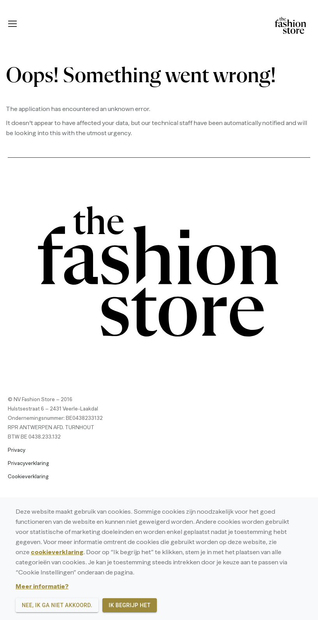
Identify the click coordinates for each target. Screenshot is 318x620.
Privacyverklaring (28, 463)
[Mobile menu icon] (12, 23)
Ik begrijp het (129, 605)
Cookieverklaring (28, 476)
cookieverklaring (57, 553)
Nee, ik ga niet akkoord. (57, 605)
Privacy (16, 450)
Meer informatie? (42, 587)
